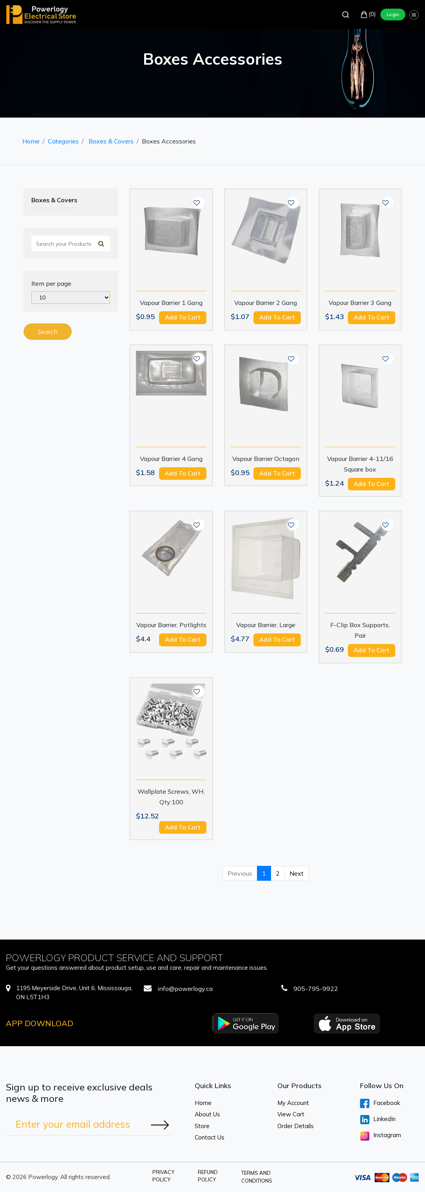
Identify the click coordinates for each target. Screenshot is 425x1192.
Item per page (51, 283)
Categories (63, 141)
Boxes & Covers (111, 141)
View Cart (290, 1114)
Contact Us (209, 1137)
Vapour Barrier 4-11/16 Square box (360, 464)
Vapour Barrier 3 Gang (360, 303)
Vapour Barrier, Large (265, 625)
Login (393, 14)
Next (296, 873)
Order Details (295, 1126)
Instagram (380, 1136)
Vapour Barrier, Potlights (171, 625)
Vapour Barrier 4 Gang (171, 459)
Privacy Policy (163, 1176)
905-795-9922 (315, 988)
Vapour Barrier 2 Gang (265, 303)
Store (202, 1126)
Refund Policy (208, 1176)
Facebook (380, 1103)
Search (48, 332)
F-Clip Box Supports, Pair (360, 630)
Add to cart (183, 317)
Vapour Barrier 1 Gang (171, 303)
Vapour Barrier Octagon (265, 459)
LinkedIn (378, 1119)
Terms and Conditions (256, 1177)
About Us (207, 1114)
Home (31, 141)
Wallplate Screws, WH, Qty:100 (171, 796)
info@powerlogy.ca (185, 988)
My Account (293, 1103)
